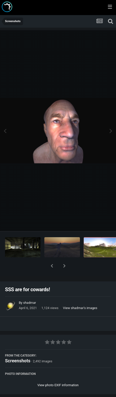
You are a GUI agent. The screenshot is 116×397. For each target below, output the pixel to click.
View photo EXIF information (58, 372)
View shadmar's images (80, 295)
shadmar (29, 289)
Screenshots (17, 347)
